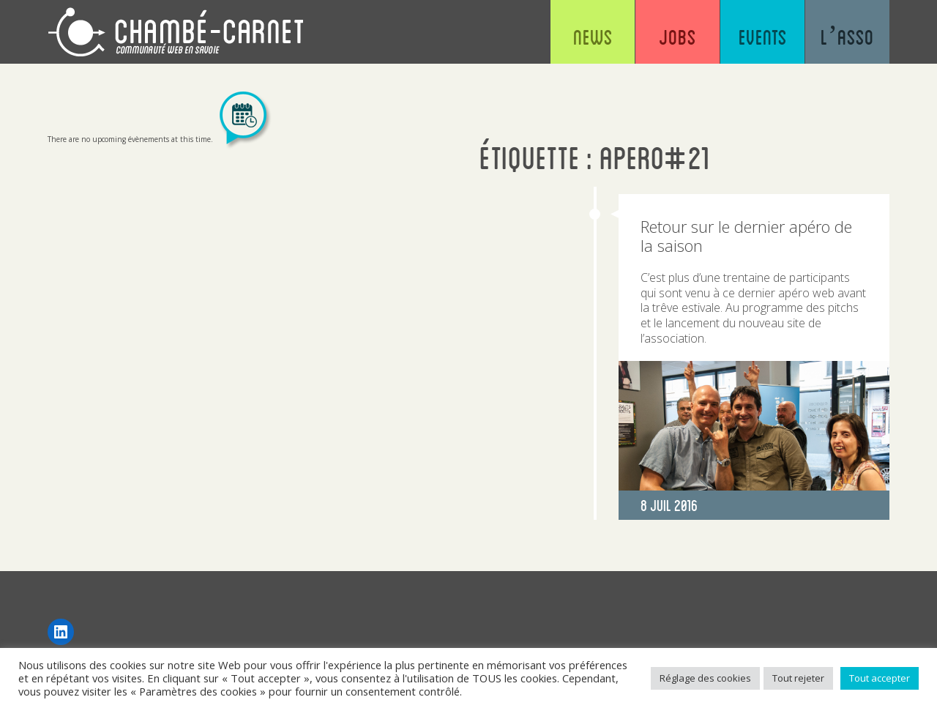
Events (763, 36)
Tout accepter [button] (879, 678)
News (593, 36)
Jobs (677, 36)
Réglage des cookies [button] (705, 678)
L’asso (847, 36)
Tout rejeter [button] (798, 678)
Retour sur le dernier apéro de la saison (746, 235)
